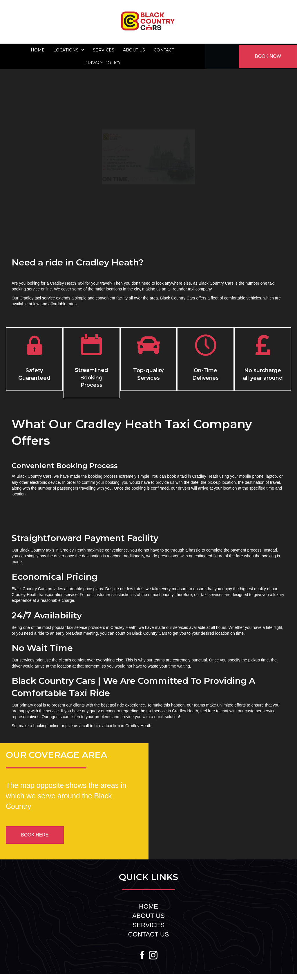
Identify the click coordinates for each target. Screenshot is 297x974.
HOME (148, 906)
